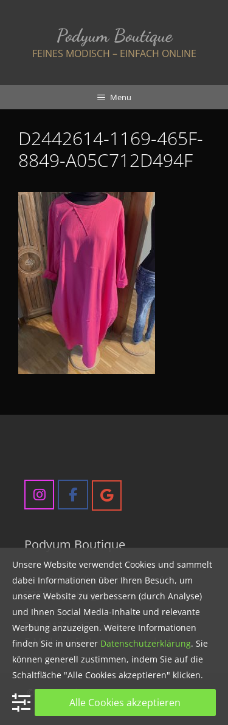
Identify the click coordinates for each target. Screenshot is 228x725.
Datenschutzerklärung (145, 643)
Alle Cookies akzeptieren (125, 702)
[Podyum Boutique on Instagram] (39, 494)
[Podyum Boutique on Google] (107, 495)
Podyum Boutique (114, 35)
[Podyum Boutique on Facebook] (73, 494)
